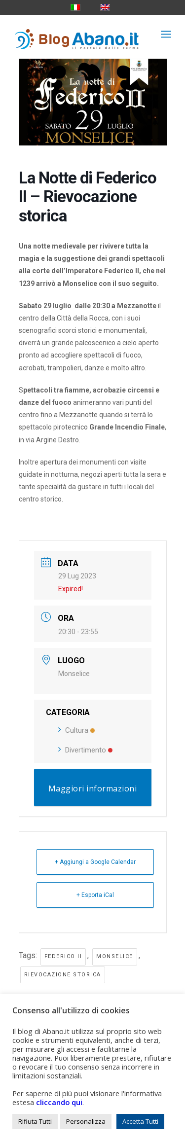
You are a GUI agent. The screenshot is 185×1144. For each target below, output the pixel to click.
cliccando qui (59, 1102)
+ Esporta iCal (95, 895)
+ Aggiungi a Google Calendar (95, 861)
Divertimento (85, 750)
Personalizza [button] (86, 1121)
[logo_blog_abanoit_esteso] (77, 34)
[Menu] (166, 34)
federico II (63, 956)
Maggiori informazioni (92, 788)
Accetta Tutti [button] (140, 1121)
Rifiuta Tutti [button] (35, 1121)
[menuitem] (166, 34)
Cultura (76, 730)
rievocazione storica (62, 974)
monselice (114, 956)
